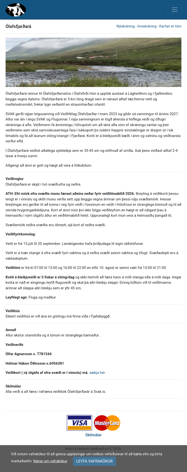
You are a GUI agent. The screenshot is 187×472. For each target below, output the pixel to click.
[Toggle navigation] (174, 10)
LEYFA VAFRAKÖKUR (94, 461)
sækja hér (97, 372)
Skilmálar (93, 435)
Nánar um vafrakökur (50, 461)
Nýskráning (125, 26)
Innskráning (147, 26)
